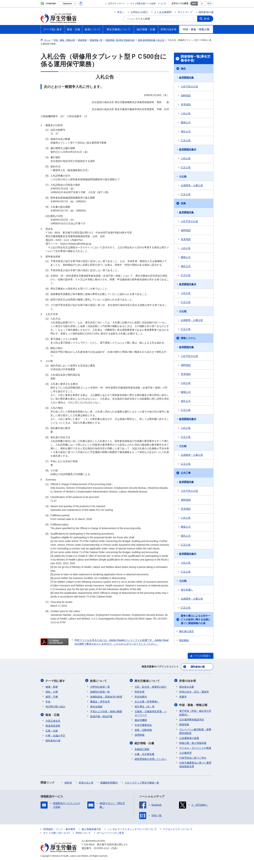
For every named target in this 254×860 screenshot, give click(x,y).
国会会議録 (96, 706)
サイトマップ (185, 12)
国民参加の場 (206, 12)
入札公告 (186, 113)
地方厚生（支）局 (144, 706)
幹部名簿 (139, 691)
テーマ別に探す (55, 680)
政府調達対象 (186, 77)
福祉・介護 (52, 691)
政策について (98, 680)
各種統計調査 (142, 748)
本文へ (121, 12)
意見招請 (186, 104)
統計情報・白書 (144, 742)
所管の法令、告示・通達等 (194, 691)
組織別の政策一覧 (100, 691)
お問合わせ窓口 (139, 12)
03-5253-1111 (101, 847)
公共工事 (186, 472)
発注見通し (187, 589)
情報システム (188, 338)
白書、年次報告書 (144, 753)
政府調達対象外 (187, 149)
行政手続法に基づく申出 (192, 757)
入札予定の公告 (189, 86)
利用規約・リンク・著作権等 (59, 828)
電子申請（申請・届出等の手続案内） (195, 712)
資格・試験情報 (143, 729)
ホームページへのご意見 (110, 832)
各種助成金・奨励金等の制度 (106, 696)
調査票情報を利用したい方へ (151, 758)
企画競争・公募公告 (192, 185)
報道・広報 (53, 714)
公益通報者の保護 (189, 737)
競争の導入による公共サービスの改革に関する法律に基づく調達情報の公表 (195, 619)
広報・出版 (52, 730)
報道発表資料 (53, 725)
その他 (182, 176)
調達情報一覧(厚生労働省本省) (195, 58)
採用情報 (139, 734)
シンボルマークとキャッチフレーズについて (132, 828)
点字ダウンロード (116, 3)
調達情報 (184, 724)
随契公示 (186, 122)
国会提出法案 (186, 686)
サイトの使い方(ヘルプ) (56, 832)
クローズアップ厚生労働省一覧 (142, 782)
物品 (183, 68)
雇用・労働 (52, 696)
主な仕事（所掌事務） (147, 701)
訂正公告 (186, 140)
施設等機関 (141, 719)
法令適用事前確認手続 (191, 719)
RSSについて (83, 832)
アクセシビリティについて (178, 828)
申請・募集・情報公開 (193, 704)
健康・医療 (52, 686)
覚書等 (183, 696)
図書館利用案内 (109, 782)
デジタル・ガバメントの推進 (195, 747)
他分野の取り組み (55, 706)
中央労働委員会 (143, 724)
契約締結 (184, 640)
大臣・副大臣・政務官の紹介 (151, 686)
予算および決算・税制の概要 (106, 711)
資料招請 (186, 95)
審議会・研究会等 (100, 701)
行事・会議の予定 (55, 735)
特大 (209, 3)
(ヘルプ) (162, 3)
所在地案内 (141, 696)
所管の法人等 (86, 782)
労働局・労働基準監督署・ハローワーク (151, 713)
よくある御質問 (162, 12)
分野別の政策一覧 (100, 686)
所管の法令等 (187, 680)
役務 (183, 203)
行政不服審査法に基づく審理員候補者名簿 (195, 764)
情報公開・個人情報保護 (192, 742)
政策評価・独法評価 (101, 716)
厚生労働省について (147, 680)
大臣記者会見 (53, 720)
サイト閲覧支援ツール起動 (143, 3)
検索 (207, 18)
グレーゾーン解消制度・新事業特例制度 (195, 731)
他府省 (68, 782)
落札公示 (186, 131)
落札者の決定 (186, 631)
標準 (194, 3)
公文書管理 (185, 752)
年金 (48, 701)
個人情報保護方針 (91, 828)
